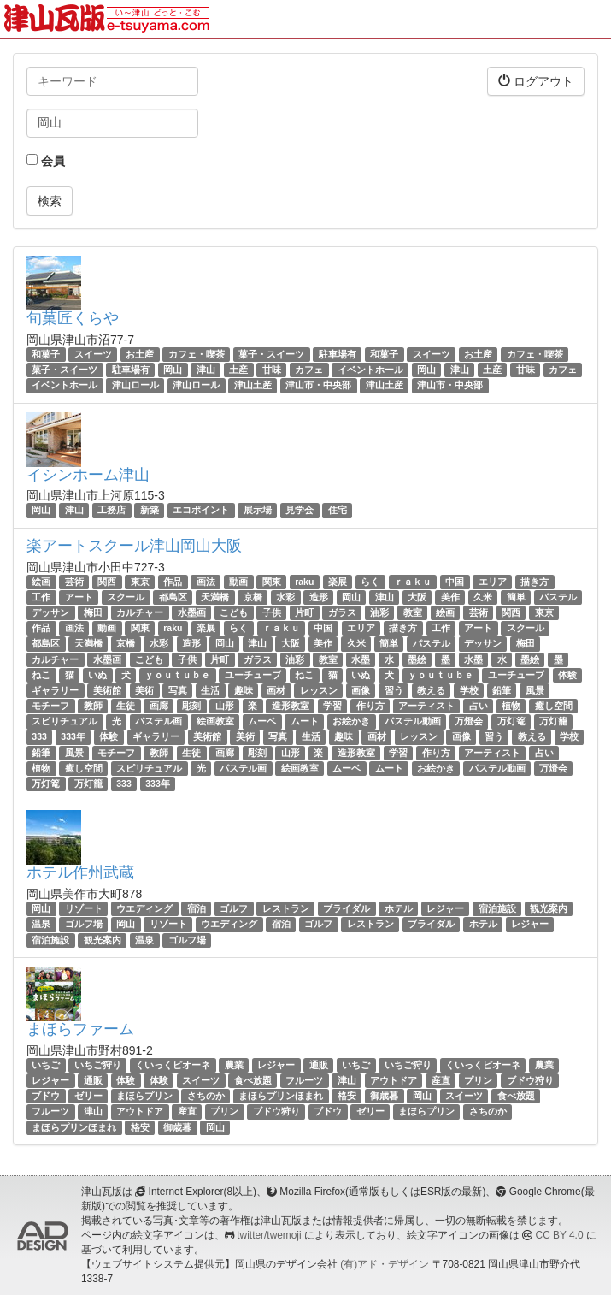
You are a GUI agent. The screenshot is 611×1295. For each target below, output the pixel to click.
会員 (45, 161)
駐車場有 (337, 354)
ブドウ (46, 1096)
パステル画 (158, 721)
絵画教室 (215, 721)
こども (234, 612)
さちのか (206, 1096)
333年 (73, 737)
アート (79, 597)
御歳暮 (384, 1096)
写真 (177, 690)
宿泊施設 (497, 908)
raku (304, 582)
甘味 (271, 369)
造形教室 (290, 706)
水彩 (285, 597)
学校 (469, 690)
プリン (478, 1080)
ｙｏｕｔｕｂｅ (177, 675)
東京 (140, 582)
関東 (271, 582)
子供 (271, 612)
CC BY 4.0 (560, 1235)
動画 (238, 582)
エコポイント (201, 511)
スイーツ (93, 354)
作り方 (370, 706)
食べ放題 (253, 1080)
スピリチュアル (64, 721)
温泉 (41, 925)
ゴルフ (234, 908)
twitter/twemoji (269, 1235)
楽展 (337, 582)
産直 (441, 1080)
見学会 (299, 511)
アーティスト (426, 706)
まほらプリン (144, 1096)
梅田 (93, 612)
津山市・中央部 (318, 385)
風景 (535, 690)
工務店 (111, 511)
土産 (238, 369)
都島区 (173, 597)
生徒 (125, 706)
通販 (318, 1065)
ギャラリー (55, 690)
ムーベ (262, 721)
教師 (93, 706)
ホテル (399, 908)
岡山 (172, 369)
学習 (332, 706)
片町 (304, 612)
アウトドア (393, 1080)
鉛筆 (501, 690)
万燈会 (469, 721)
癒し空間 (554, 706)
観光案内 (548, 908)
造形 (318, 597)
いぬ (97, 675)
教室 (412, 612)
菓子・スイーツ (271, 354)
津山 (206, 369)
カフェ (309, 369)
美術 (144, 690)
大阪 (417, 597)
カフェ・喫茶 (196, 354)
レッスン (319, 690)
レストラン (285, 908)
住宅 (337, 511)
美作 (450, 597)
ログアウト (535, 81)
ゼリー (88, 1096)
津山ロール (135, 385)
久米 (482, 597)
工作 (41, 597)
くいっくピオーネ (172, 1065)
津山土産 (253, 385)
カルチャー (139, 612)
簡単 (516, 597)
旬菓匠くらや (72, 318)
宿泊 (196, 908)
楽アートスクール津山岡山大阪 (134, 545)
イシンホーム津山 (88, 474)
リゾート (84, 908)
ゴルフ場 (84, 925)
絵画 (41, 582)
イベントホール (370, 369)
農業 (234, 1065)
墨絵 (417, 659)
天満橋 (215, 597)
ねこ (41, 675)
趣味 (243, 690)
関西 (106, 582)
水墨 (360, 659)
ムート (305, 721)
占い (478, 706)
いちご (46, 1065)
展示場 (258, 511)
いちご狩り (97, 1065)
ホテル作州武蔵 (80, 872)
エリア (493, 582)
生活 (210, 690)
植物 (511, 706)
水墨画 (192, 612)
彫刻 (191, 706)
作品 (172, 582)
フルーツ (304, 1080)
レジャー (445, 908)
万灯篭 (511, 721)
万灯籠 (553, 721)
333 (39, 737)
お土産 (140, 354)
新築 (149, 511)
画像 (360, 690)
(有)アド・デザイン (384, 1264)
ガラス (342, 612)
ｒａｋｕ (413, 582)
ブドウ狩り (530, 1080)
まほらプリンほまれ (280, 1096)
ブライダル (346, 908)
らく (370, 582)
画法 (206, 582)
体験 (567, 675)
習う (394, 690)
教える (431, 690)
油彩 (379, 612)
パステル (558, 597)
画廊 (159, 706)
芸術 (74, 582)
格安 (347, 1096)
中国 (454, 582)
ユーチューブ (253, 675)
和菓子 (46, 354)
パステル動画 (413, 721)
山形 (224, 706)
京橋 (253, 597)
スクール (125, 597)
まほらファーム (80, 1029)
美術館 (107, 690)
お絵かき (351, 721)
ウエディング (144, 908)
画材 (276, 690)
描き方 (534, 582)
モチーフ (50, 706)
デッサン (50, 612)
